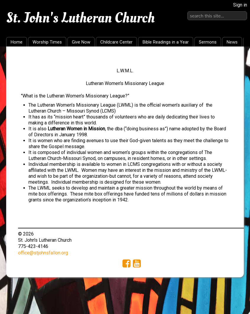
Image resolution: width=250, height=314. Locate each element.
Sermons (208, 42)
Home (16, 42)
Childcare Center (116, 42)
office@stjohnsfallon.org (43, 253)
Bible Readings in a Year (166, 42)
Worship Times (47, 42)
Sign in (240, 5)
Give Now (81, 42)
